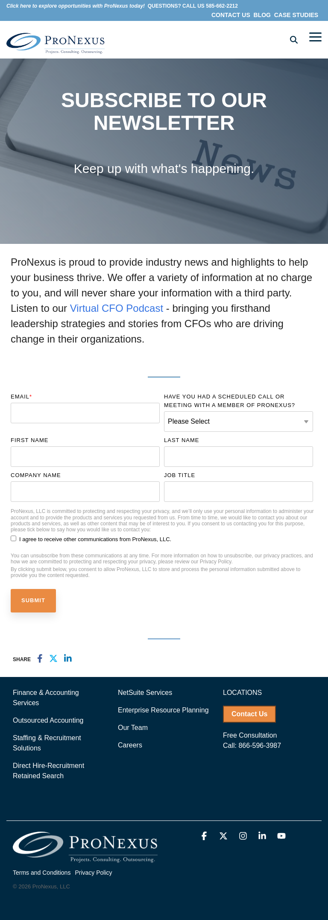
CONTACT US (231, 15)
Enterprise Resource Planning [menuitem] (163, 710)
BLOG (261, 15)
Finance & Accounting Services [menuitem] (47, 697)
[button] (315, 36)
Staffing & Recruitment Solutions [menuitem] (48, 743)
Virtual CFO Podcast (118, 308)
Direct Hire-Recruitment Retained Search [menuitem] (49, 770)
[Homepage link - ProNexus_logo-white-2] (85, 858)
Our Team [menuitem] (133, 727)
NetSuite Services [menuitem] (145, 692)
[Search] (293, 39)
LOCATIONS (242, 692)
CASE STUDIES (297, 15)
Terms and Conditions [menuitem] (41, 872)
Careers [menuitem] (130, 745)
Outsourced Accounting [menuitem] (48, 720)
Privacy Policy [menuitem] (93, 872)
